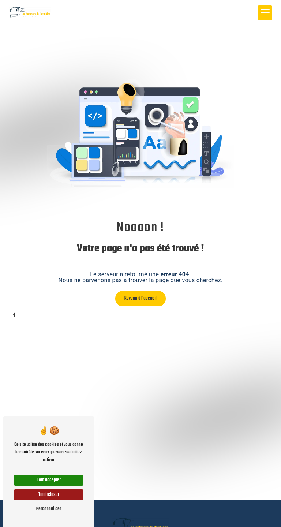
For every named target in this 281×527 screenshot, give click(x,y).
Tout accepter (49, 480)
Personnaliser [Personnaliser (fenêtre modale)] (48, 509)
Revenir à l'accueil (140, 298)
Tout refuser (48, 494)
